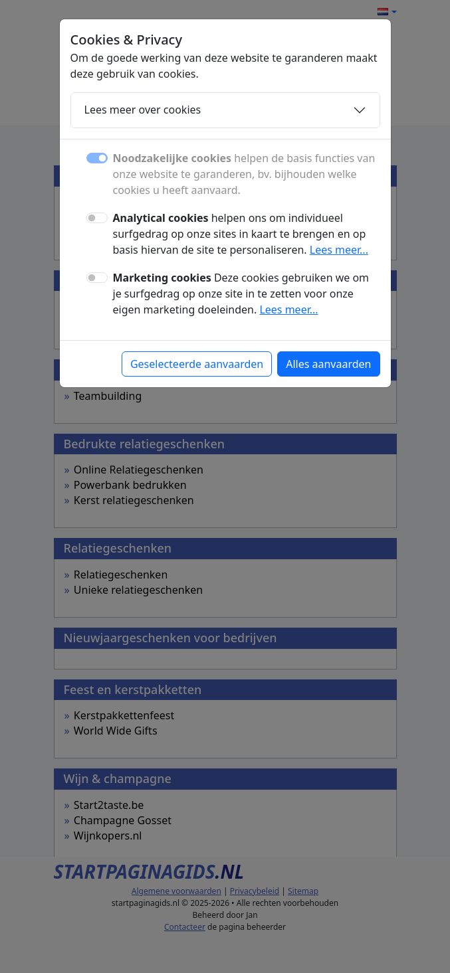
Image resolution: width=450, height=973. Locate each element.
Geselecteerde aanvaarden (196, 364)
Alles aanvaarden (328, 364)
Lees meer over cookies (142, 109)
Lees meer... (339, 249)
